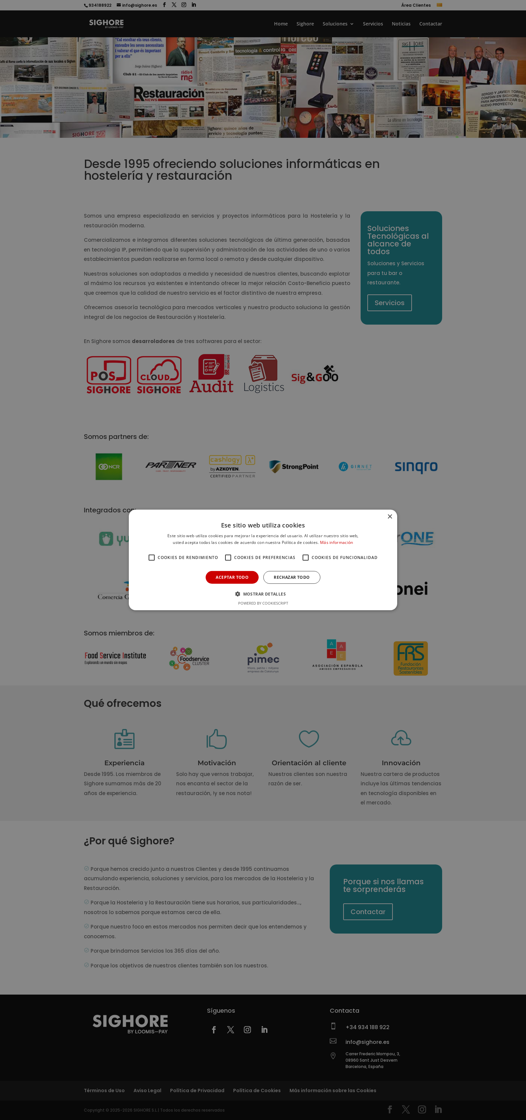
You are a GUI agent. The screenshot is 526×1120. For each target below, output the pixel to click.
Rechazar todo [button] (292, 577)
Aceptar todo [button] (232, 577)
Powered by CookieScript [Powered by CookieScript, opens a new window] (263, 603)
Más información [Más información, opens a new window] (336, 542)
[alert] (263, 560)
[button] (263, 594)
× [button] (389, 516)
